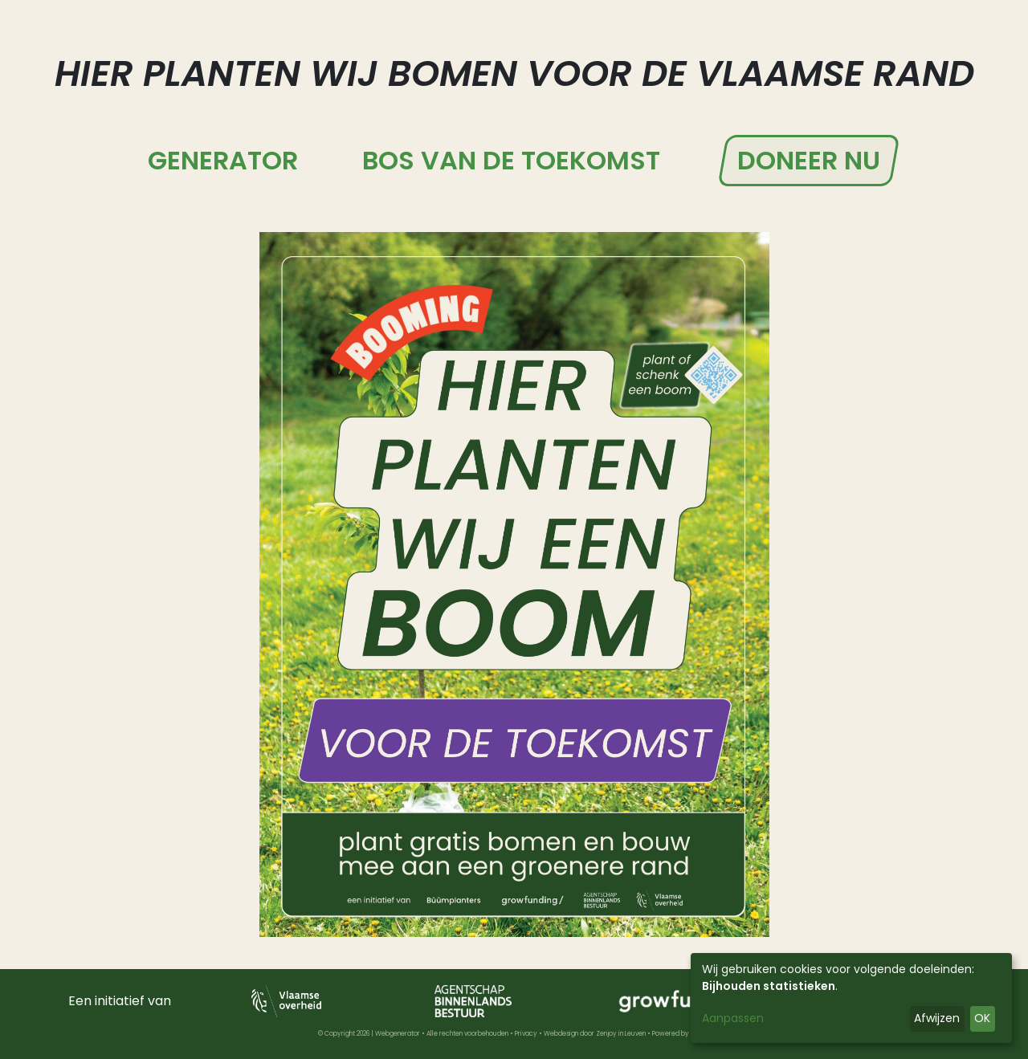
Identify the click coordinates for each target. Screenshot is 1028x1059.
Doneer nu (808, 160)
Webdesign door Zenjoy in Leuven (595, 1033)
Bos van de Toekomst (511, 160)
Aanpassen (733, 1018)
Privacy (526, 1033)
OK (982, 1018)
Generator (223, 160)
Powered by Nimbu (681, 1033)
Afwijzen (937, 1018)
